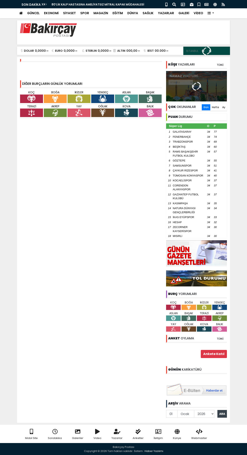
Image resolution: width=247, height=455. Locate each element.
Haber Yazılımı (154, 451)
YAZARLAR (166, 13)
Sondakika (55, 434)
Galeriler (77, 434)
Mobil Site (31, 434)
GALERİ (183, 13)
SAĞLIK (148, 13)
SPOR (84, 13)
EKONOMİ (51, 13)
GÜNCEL (33, 13)
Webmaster (199, 434)
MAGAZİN (100, 13)
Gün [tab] (206, 107)
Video (97, 434)
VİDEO (198, 13)
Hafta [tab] (215, 107)
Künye (177, 434)
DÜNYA (132, 13)
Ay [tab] (223, 107)
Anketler (138, 434)
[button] (210, 13)
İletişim (158, 434)
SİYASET (69, 13)
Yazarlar (117, 434)
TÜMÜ (220, 65)
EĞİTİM (118, 13)
